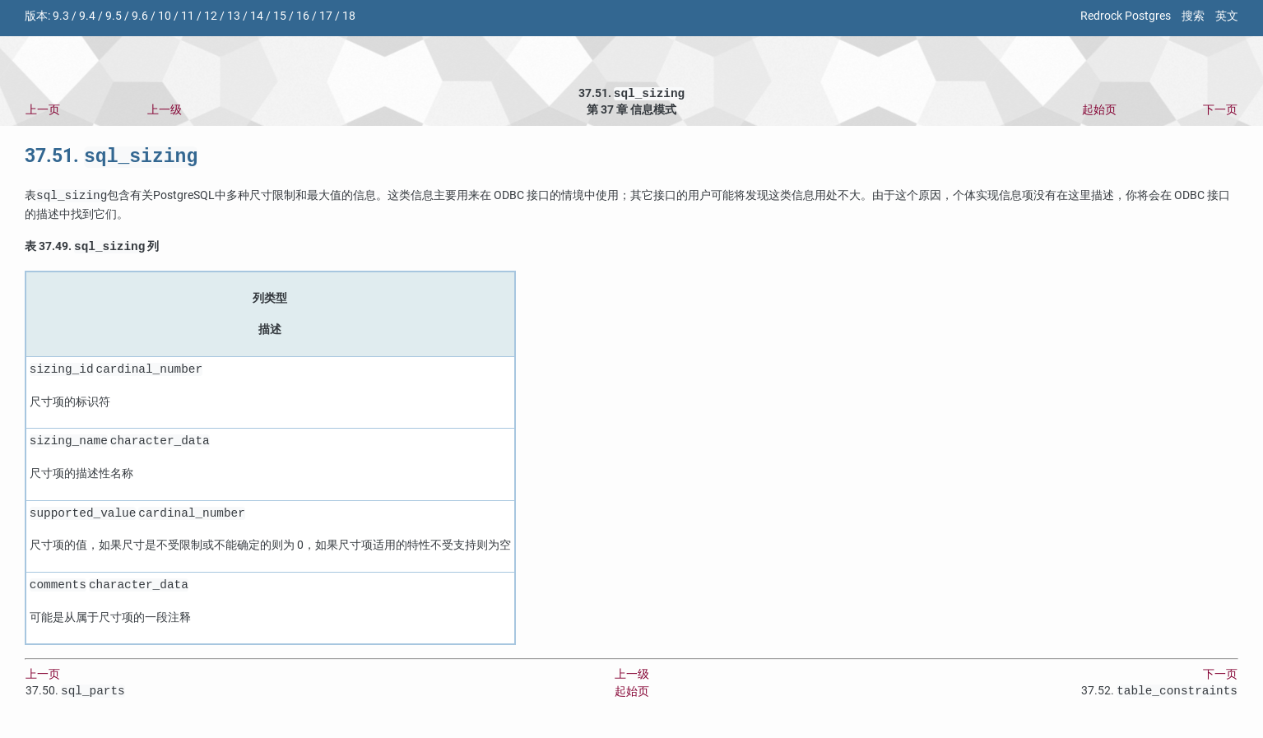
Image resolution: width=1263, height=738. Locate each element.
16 (302, 16)
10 (164, 16)
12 (210, 16)
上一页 (43, 111)
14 (256, 16)
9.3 (61, 16)
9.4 (87, 16)
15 (279, 16)
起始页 (1099, 111)
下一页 (1220, 111)
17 (325, 16)
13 (233, 16)
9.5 (113, 16)
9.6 (140, 16)
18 (348, 16)
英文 (1226, 16)
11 (187, 16)
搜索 (1193, 16)
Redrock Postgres (1125, 16)
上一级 (164, 111)
